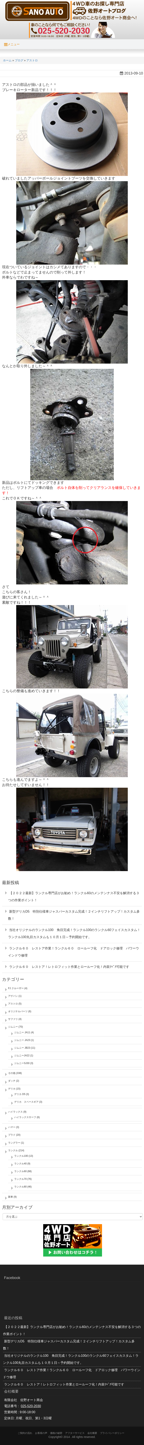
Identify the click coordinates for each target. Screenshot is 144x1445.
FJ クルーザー (16, 988)
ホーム (7, 60)
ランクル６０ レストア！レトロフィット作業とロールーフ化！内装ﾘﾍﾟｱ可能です (69, 966)
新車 (10, 1196)
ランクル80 (20, 1186)
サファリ (13, 1019)
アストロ (32, 60)
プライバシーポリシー (112, 1433)
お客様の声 (41, 1433)
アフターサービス (75, 1433)
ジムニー (13, 1026)
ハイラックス (15, 1111)
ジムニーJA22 (21, 1055)
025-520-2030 (31, 1406)
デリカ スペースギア (26, 1101)
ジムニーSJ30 (21, 1063)
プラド (11, 1134)
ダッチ (11, 1080)
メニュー (12, 44)
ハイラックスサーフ (25, 1117)
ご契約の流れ (25, 1433)
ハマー (11, 1127)
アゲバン (13, 996)
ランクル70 (20, 1179)
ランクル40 (20, 1163)
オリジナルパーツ (18, 1011)
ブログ (19, 60)
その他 (11, 1073)
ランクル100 (21, 1156)
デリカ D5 (19, 1094)
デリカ (11, 1088)
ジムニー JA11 (22, 1032)
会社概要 (92, 1433)
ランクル (13, 1150)
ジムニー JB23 (22, 1047)
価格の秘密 (56, 1433)
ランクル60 (20, 1171)
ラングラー (14, 1142)
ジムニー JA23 (22, 1040)
